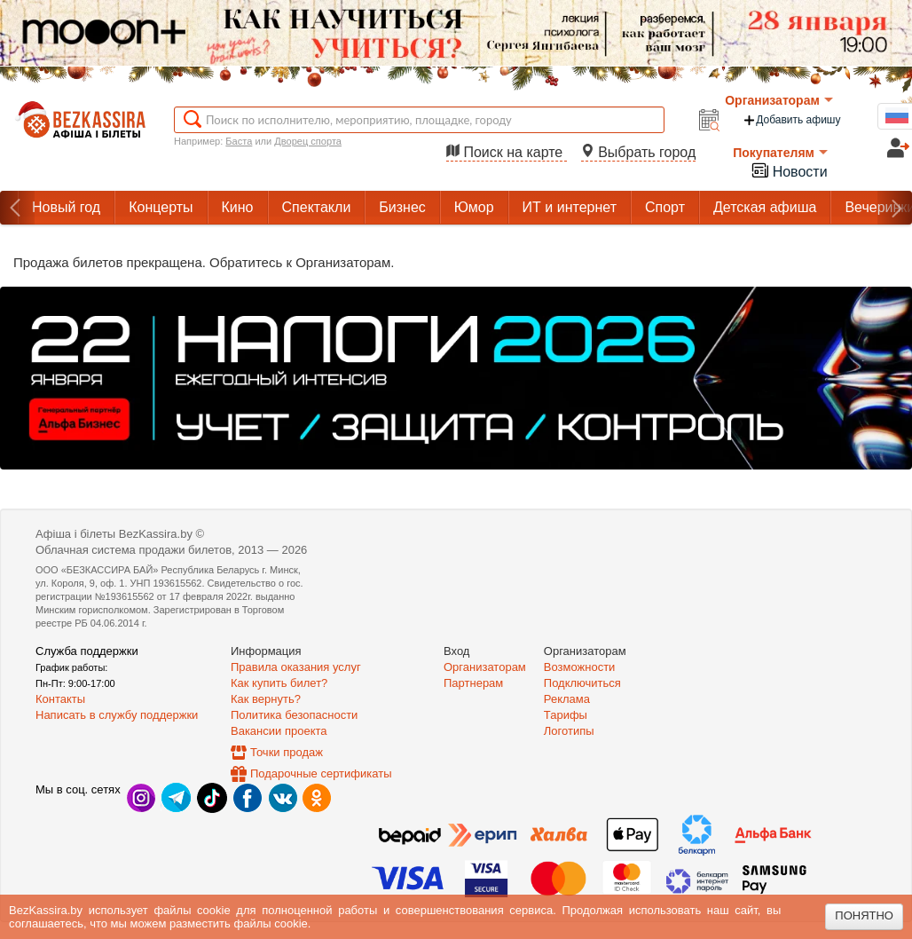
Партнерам (473, 683)
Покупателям (780, 153)
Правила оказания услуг (296, 667)
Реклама (567, 699)
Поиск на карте (506, 152)
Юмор (474, 207)
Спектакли (316, 207)
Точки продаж (286, 752)
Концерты (161, 207)
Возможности (580, 667)
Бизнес (402, 207)
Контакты (60, 699)
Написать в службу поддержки (116, 715)
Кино (238, 207)
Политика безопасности (294, 715)
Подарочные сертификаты (320, 773)
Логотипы (569, 731)
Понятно (864, 915)
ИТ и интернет (570, 207)
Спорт (665, 207)
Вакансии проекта (279, 731)
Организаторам (779, 100)
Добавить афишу (791, 120)
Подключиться (582, 683)
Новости (789, 170)
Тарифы (565, 715)
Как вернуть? (266, 699)
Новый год (66, 207)
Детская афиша (764, 207)
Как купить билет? (279, 683)
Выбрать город (638, 152)
